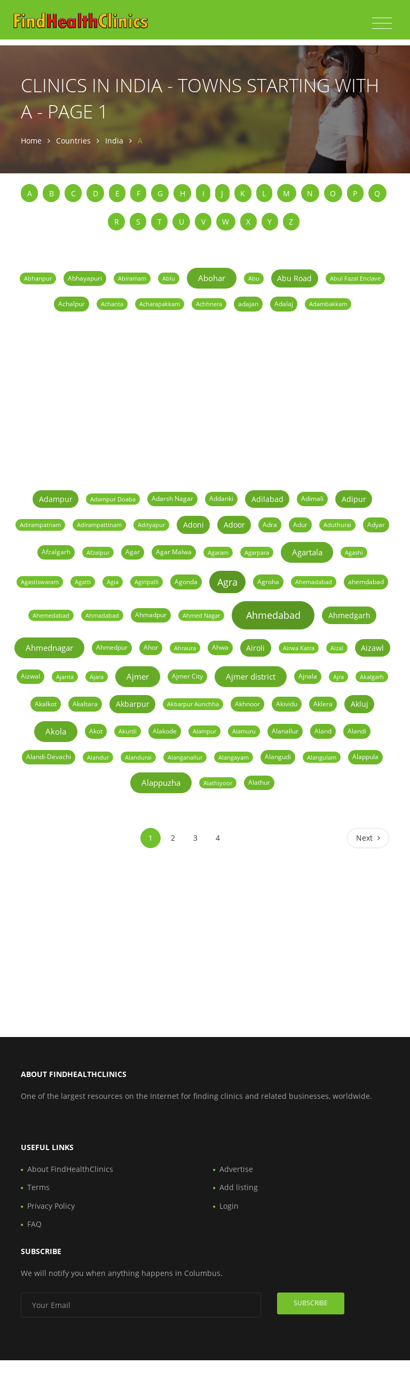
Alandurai (138, 757)
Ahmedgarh (349, 615)
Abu (253, 278)
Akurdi (128, 731)
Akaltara (85, 703)
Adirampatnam (40, 525)
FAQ (34, 1224)
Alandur (98, 757)
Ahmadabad (102, 615)
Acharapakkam (159, 304)
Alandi (357, 731)
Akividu (286, 703)
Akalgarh (372, 677)
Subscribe (311, 1302)
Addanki (221, 498)
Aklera (323, 703)
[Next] (368, 838)
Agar (132, 551)
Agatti (83, 582)
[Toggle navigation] (382, 23)
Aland (323, 731)
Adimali (312, 498)
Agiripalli (147, 582)
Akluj (359, 704)
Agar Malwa (174, 551)
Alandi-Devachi (48, 756)
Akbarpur (132, 704)
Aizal (336, 648)
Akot (95, 731)
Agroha (268, 581)
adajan (248, 303)
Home (31, 140)
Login (229, 1206)
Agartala (307, 552)
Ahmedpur (112, 647)
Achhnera (209, 304)
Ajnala (307, 676)
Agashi (354, 552)
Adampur (56, 499)
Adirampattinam (99, 525)
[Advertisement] (205, 399)
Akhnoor (247, 703)
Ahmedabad (273, 615)
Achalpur (71, 303)
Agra (227, 582)
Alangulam (321, 757)
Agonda (186, 581)
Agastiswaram (40, 582)
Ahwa (220, 647)
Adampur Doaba (113, 499)
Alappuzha (160, 782)
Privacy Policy (51, 1206)
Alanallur (285, 731)
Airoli (255, 648)
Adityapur (151, 525)
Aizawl (372, 648)
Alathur (259, 782)
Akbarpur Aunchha (193, 704)
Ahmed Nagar (201, 615)
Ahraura (185, 648)
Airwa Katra (298, 648)
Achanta (112, 304)
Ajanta (65, 677)
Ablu (168, 278)
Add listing (238, 1187)
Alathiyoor (217, 783)
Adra (270, 524)
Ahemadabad (313, 582)
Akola (55, 731)
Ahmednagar (49, 647)
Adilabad (267, 499)
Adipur (354, 499)
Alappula (365, 756)
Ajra (338, 677)
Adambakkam (328, 304)
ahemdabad (366, 581)
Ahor (151, 647)
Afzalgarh (56, 551)
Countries (73, 140)
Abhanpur (38, 278)
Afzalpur (97, 552)
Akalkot (46, 703)
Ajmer (138, 676)
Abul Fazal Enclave (355, 278)
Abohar (211, 278)
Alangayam (233, 757)
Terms (38, 1187)
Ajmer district (250, 676)
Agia (113, 582)
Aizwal (30, 676)
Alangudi (278, 756)
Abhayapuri (85, 278)
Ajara (97, 677)
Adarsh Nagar (172, 498)
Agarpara (257, 552)
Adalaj (283, 303)
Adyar (376, 524)
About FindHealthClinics (70, 1169)
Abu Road (294, 278)
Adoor (234, 525)
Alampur (204, 731)
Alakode (165, 731)
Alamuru (244, 731)
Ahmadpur (151, 614)
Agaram (218, 552)
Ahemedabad (51, 615)
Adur (300, 524)
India (114, 140)
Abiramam (132, 278)
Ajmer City (187, 676)
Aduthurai (337, 525)
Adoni (193, 525)
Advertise (236, 1169)
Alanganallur (185, 757)
